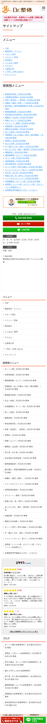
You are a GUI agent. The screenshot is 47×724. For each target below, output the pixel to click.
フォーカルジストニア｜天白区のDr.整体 (22, 178)
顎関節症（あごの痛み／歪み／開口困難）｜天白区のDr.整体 (23, 387)
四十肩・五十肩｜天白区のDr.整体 (19, 173)
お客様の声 (9, 69)
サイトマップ (10, 75)
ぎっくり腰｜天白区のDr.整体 (17, 158)
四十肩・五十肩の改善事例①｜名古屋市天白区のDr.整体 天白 (23, 677)
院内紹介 (8, 60)
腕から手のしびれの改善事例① (17, 671)
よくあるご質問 (11, 63)
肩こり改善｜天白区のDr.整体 (17, 132)
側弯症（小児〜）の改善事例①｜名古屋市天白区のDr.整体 (23, 654)
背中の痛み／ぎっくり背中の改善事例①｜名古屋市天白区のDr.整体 (23, 663)
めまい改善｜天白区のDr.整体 (17, 144)
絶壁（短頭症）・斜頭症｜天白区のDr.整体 (22, 100)
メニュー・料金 (11, 57)
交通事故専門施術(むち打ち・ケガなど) (21, 190)
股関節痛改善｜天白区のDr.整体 (18, 112)
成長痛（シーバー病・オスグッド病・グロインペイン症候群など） (23, 545)
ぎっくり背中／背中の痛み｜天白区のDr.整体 (23, 167)
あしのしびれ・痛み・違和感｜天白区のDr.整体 (24, 149)
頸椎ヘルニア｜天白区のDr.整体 (18, 120)
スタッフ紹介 (10, 54)
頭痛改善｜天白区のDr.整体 (16, 126)
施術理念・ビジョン (13, 51)
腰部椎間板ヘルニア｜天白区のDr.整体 (21, 155)
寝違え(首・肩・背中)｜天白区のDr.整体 (21, 176)
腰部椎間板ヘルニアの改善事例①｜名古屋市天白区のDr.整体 (23, 686)
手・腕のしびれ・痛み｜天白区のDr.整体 (22, 147)
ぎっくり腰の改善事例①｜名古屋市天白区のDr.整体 (23, 646)
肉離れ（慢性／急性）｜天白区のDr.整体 (22, 103)
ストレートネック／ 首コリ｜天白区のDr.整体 (24, 170)
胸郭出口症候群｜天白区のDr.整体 (19, 129)
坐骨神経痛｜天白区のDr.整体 (17, 161)
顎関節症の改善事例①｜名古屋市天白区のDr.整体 (23, 695)
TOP (7, 48)
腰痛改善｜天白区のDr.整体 (16, 152)
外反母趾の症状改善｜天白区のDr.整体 (21, 114)
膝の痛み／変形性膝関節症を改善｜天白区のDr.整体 (23, 471)
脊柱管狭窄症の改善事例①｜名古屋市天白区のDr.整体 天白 (23, 703)
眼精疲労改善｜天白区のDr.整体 (18, 94)
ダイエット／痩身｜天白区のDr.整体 (20, 123)
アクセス (8, 66)
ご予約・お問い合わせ (14, 72)
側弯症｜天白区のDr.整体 (15, 141)
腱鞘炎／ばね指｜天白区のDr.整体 (19, 117)
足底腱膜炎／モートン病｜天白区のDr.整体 (22, 181)
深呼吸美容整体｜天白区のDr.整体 (19, 97)
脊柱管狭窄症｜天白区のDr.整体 (18, 164)
